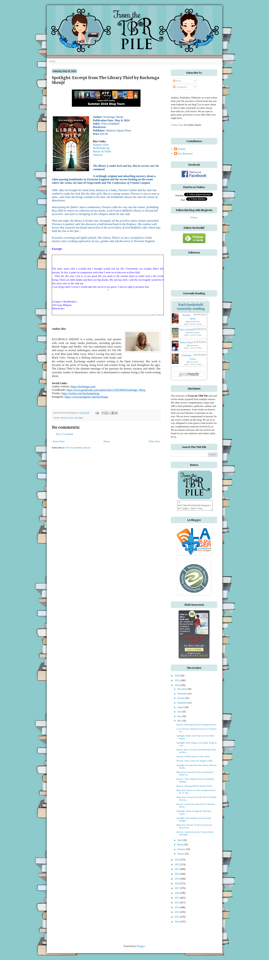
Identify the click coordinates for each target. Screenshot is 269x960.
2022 (177, 864)
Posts (177, 80)
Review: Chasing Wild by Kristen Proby (194, 786)
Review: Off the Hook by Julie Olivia (193, 756)
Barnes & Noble (102, 151)
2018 (177, 883)
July (179, 711)
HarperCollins (101, 144)
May (179, 720)
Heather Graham (194, 332)
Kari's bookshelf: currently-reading (191, 307)
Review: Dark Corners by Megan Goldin (195, 761)
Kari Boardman (185, 153)
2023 (177, 859)
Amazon (98, 154)
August (180, 707)
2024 (177, 685)
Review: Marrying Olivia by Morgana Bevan (196, 724)
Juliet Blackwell (193, 322)
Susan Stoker (193, 362)
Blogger (141, 946)
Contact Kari (177, 125)
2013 (177, 907)
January (181, 853)
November (182, 693)
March (180, 844)
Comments (180, 87)
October (181, 698)
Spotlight (78, 417)
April (180, 840)
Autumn (182, 149)
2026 (177, 675)
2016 (177, 893)
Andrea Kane (193, 345)
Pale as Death (186, 329)
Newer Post (59, 441)
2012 (177, 912)
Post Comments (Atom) (78, 447)
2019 (177, 878)
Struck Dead (186, 342)
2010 (177, 921)
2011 (177, 916)
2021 (177, 869)
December (182, 689)
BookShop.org (101, 148)
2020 (177, 874)
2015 (177, 897)
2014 (177, 902)
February (181, 849)
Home (52, 61)
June (179, 716)
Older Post (154, 441)
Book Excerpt (67, 417)
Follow (194, 217)
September (182, 702)
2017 (177, 888)
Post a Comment (64, 434)
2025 (177, 680)
